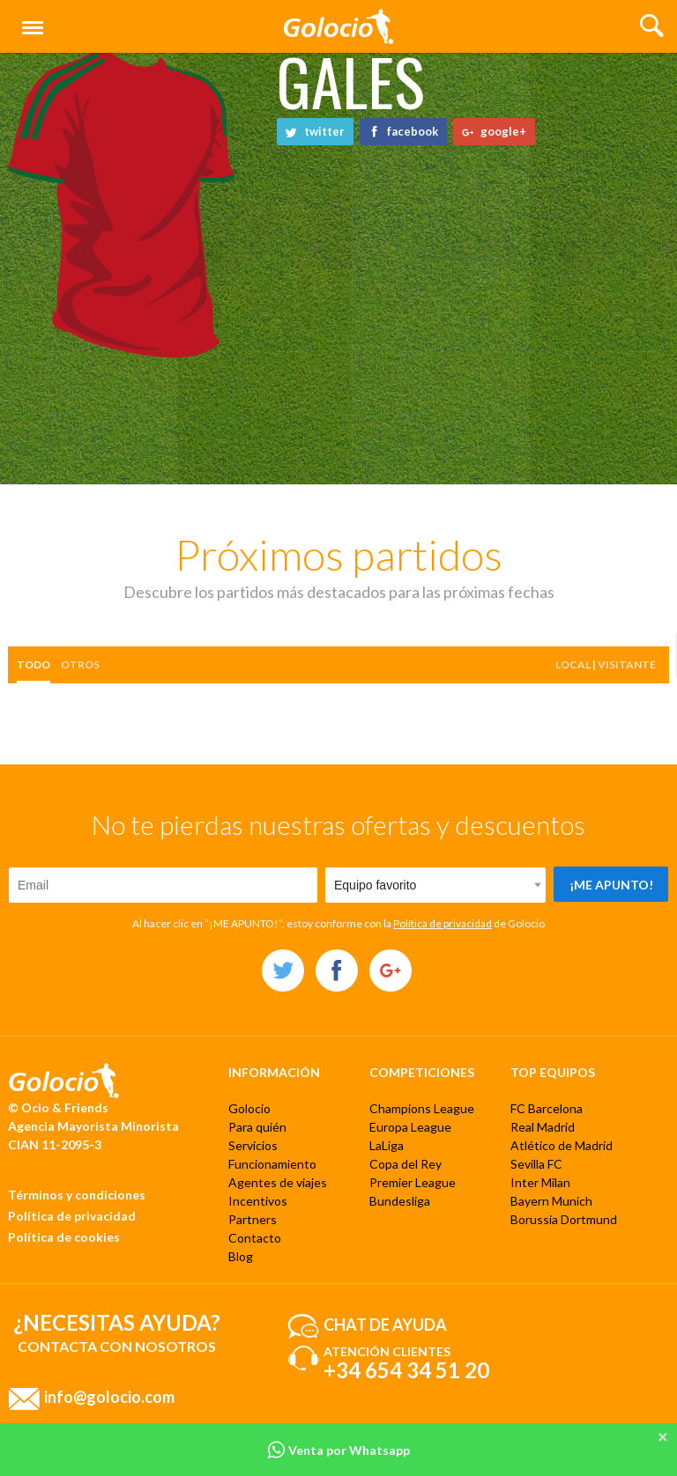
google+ (494, 131)
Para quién (257, 1126)
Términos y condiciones (76, 1194)
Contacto (254, 1237)
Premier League (412, 1182)
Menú (29, 20)
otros (80, 664)
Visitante (627, 664)
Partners (252, 1219)
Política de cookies (64, 1236)
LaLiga (386, 1145)
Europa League (410, 1126)
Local (573, 664)
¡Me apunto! (611, 884)
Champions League (421, 1108)
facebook (403, 131)
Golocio (249, 1108)
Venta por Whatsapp (338, 1450)
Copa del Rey (405, 1163)
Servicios (253, 1145)
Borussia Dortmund (563, 1219)
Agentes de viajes (277, 1182)
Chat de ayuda (385, 1323)
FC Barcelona (546, 1108)
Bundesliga (399, 1200)
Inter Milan (540, 1182)
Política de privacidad (442, 923)
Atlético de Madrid (561, 1145)
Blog (240, 1256)
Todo (33, 664)
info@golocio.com (109, 1396)
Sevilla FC (536, 1163)
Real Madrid (542, 1126)
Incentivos (257, 1200)
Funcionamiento (272, 1163)
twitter (315, 131)
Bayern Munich (551, 1200)
